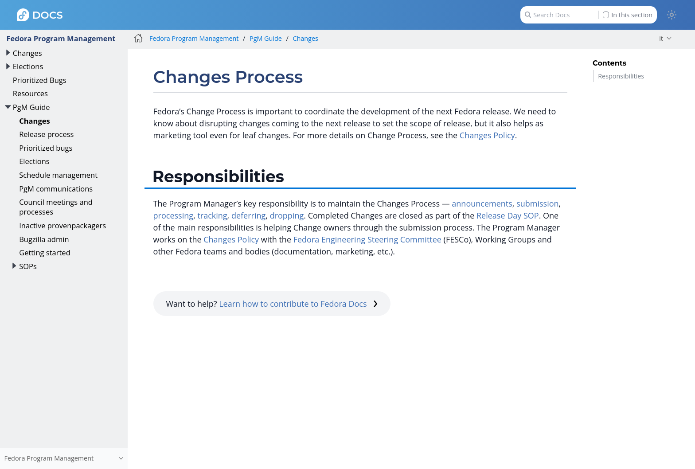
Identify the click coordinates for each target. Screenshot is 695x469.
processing (173, 215)
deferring (248, 215)
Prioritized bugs (45, 148)
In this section (627, 15)
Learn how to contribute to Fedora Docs (298, 303)
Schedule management (58, 175)
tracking (212, 215)
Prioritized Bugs (39, 80)
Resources (30, 93)
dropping (287, 215)
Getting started (44, 252)
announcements (482, 203)
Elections (28, 66)
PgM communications (56, 189)
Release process (46, 134)
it (661, 38)
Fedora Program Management (60, 38)
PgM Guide (31, 107)
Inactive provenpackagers (62, 225)
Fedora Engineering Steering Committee (367, 239)
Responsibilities (621, 76)
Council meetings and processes (56, 207)
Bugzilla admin (44, 239)
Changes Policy (487, 135)
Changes (27, 53)
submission (537, 203)
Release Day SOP (507, 215)
